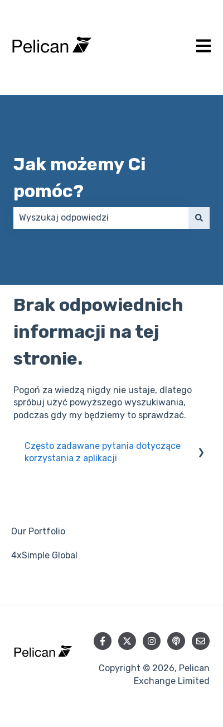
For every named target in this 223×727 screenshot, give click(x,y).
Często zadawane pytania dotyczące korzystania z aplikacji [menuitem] (103, 452)
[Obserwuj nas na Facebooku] (103, 641)
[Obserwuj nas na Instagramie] (152, 641)
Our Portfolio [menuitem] (38, 531)
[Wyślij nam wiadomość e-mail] (201, 641)
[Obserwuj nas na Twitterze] (127, 641)
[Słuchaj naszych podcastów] (176, 641)
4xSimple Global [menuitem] (44, 555)
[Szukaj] (199, 217)
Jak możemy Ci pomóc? (79, 178)
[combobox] (100, 217)
